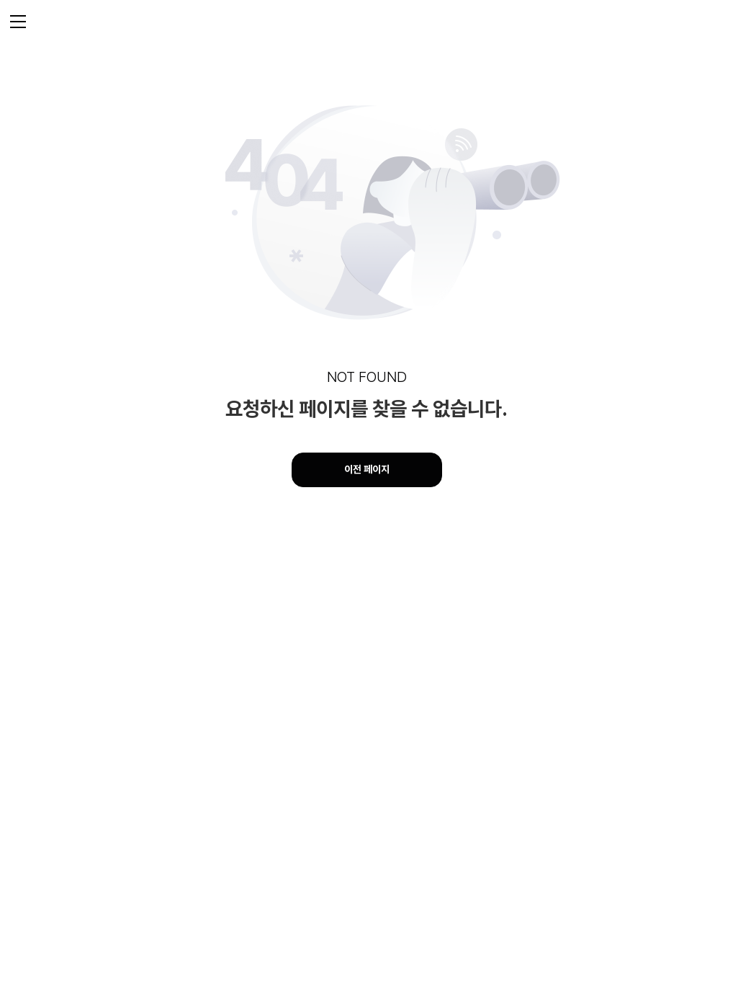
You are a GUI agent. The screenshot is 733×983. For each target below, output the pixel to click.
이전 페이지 (367, 469)
